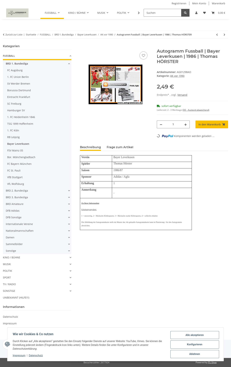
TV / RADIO (9, 284)
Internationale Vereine (19, 224)
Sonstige (11, 250)
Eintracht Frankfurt (18, 97)
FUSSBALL (9, 55)
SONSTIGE (9, 291)
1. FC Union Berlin (18, 77)
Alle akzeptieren (194, 335)
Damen (10, 237)
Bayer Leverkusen (18, 143)
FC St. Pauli (14, 170)
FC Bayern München (19, 164)
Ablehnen (194, 354)
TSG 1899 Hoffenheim (20, 123)
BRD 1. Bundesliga (17, 63)
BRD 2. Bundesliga (17, 190)
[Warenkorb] (218, 13)
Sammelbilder (14, 244)
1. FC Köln (13, 130)
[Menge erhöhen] (185, 124)
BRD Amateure (14, 204)
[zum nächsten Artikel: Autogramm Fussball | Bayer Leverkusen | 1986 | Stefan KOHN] (224, 34)
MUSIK (7, 264)
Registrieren (179, 3)
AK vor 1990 (177, 76)
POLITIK (7, 270)
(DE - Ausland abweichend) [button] (195, 109)
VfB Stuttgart (15, 177)
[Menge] (173, 124)
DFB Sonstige (13, 217)
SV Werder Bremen (18, 83)
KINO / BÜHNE (11, 257)
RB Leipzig (13, 137)
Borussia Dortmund (19, 90)
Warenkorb (218, 3)
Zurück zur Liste (13, 34)
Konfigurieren (194, 344)
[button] (196, 13)
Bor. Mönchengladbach (21, 157)
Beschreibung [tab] (90, 147)
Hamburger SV (16, 110)
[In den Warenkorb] (83, 47)
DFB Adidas (12, 210)
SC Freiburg (14, 103)
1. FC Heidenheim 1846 (21, 117)
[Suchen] (162, 13)
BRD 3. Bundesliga (17, 197)
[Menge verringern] (161, 124)
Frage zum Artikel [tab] (120, 147)
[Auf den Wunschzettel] (143, 55)
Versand (182, 94)
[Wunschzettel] (204, 13)
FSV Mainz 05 (15, 150)
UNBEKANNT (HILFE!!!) (16, 297)
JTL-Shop (212, 362)
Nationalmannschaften (20, 230)
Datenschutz (36, 355)
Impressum (19, 355)
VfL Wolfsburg (15, 184)
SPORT (7, 277)
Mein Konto (199, 3)
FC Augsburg (15, 70)
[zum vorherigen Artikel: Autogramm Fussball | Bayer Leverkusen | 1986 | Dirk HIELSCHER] (217, 34)
